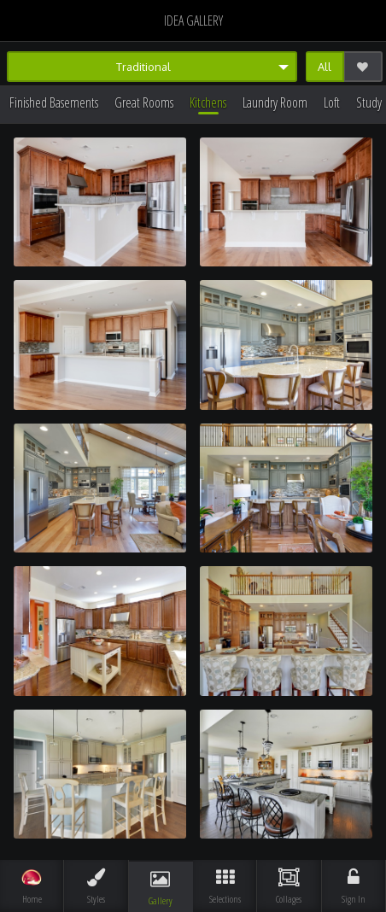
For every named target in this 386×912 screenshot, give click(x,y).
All (324, 66)
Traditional (143, 66)
